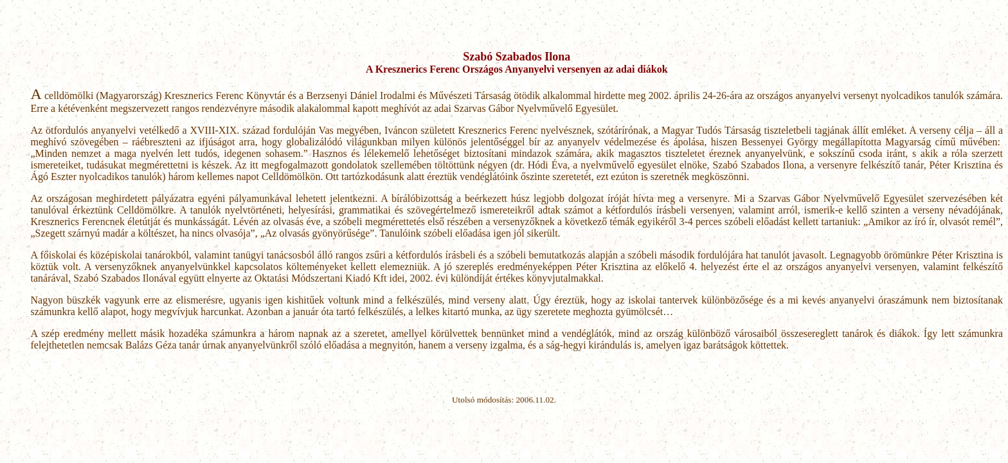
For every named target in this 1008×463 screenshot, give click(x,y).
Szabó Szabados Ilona (516, 56)
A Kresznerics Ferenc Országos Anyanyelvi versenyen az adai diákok (517, 69)
